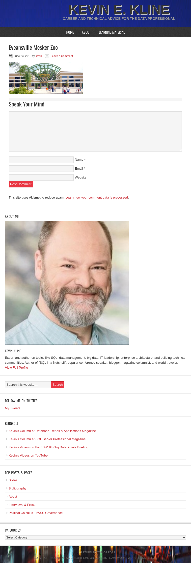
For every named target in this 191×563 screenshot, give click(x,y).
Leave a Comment (62, 55)
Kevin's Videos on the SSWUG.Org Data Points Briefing (48, 447)
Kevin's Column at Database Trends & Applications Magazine (52, 431)
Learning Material (112, 32)
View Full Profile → (18, 367)
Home (70, 32)
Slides (13, 480)
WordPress (137, 557)
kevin (38, 55)
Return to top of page (98, 552)
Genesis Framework (110, 557)
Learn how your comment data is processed (96, 197)
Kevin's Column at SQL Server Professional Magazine (47, 439)
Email (79, 168)
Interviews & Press (22, 505)
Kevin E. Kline (118, 9)
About (86, 32)
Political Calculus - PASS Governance (36, 513)
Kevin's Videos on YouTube (28, 455)
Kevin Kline (13, 350)
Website (80, 177)
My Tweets (12, 408)
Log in (152, 557)
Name (79, 159)
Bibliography (18, 488)
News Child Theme (75, 557)
